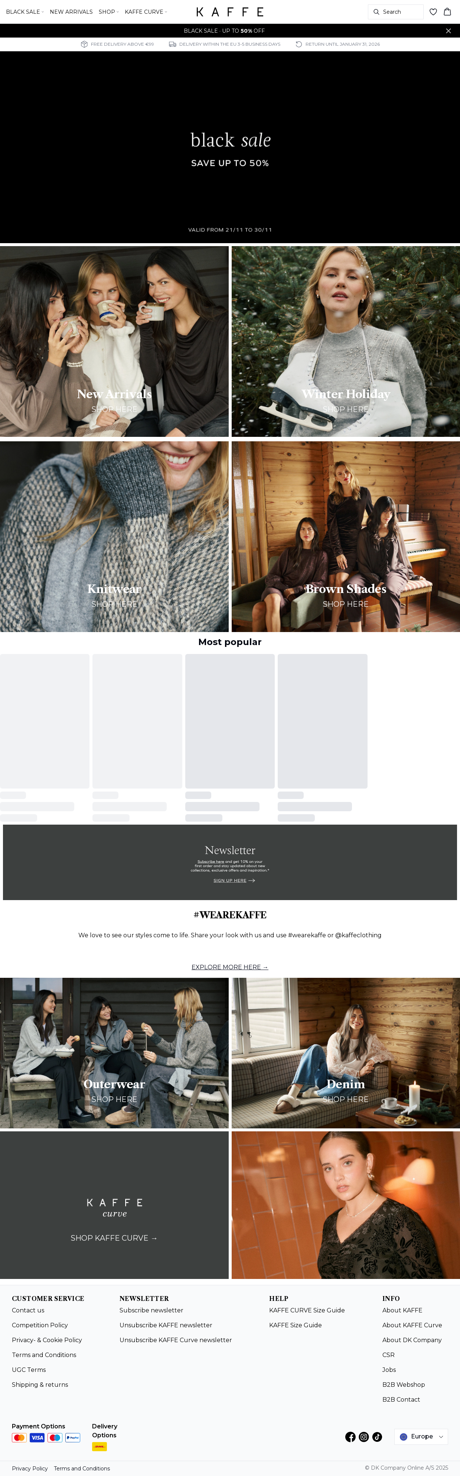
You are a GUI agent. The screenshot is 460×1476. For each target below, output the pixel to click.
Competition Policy (40, 1325)
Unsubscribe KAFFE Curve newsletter (176, 1340)
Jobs (389, 1369)
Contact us (28, 1310)
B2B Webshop (403, 1384)
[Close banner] (448, 30)
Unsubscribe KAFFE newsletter (166, 1325)
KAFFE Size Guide (295, 1325)
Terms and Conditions (44, 1355)
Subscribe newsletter (151, 1310)
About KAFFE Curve (412, 1325)
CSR (388, 1355)
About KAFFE (402, 1310)
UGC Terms (29, 1369)
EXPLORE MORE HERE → (230, 967)
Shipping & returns (40, 1384)
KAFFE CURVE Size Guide (307, 1310)
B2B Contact (401, 1399)
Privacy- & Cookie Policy (47, 1340)
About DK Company (412, 1340)
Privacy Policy (30, 1468)
